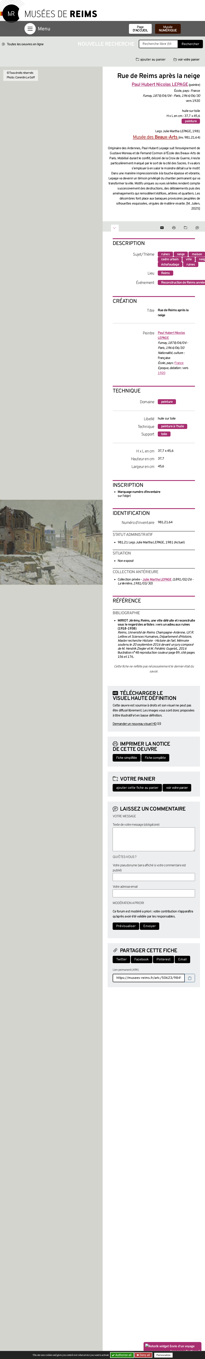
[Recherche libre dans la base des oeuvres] (158, 44)
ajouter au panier (151, 60)
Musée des (155, 137)
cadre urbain (169, 259)
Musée (168, 29)
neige (181, 254)
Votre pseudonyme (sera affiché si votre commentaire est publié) (149, 868)
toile (164, 434)
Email (182, 959)
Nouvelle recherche (106, 44)
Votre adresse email (125, 887)
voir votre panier (186, 60)
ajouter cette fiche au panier (137, 788)
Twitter (121, 959)
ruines (165, 254)
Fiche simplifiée (126, 758)
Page (140, 29)
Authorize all (121, 1355)
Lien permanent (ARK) (126, 970)
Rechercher (190, 44)
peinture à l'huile (172, 426)
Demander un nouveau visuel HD (135, 724)
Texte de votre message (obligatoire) (136, 825)
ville (189, 259)
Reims (165, 273)
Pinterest (164, 959)
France (178, 363)
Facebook (141, 959)
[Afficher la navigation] (30, 28)
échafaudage (170, 265)
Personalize (164, 1355)
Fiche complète (155, 758)
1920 (162, 373)
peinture (191, 121)
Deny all (144, 1355)
